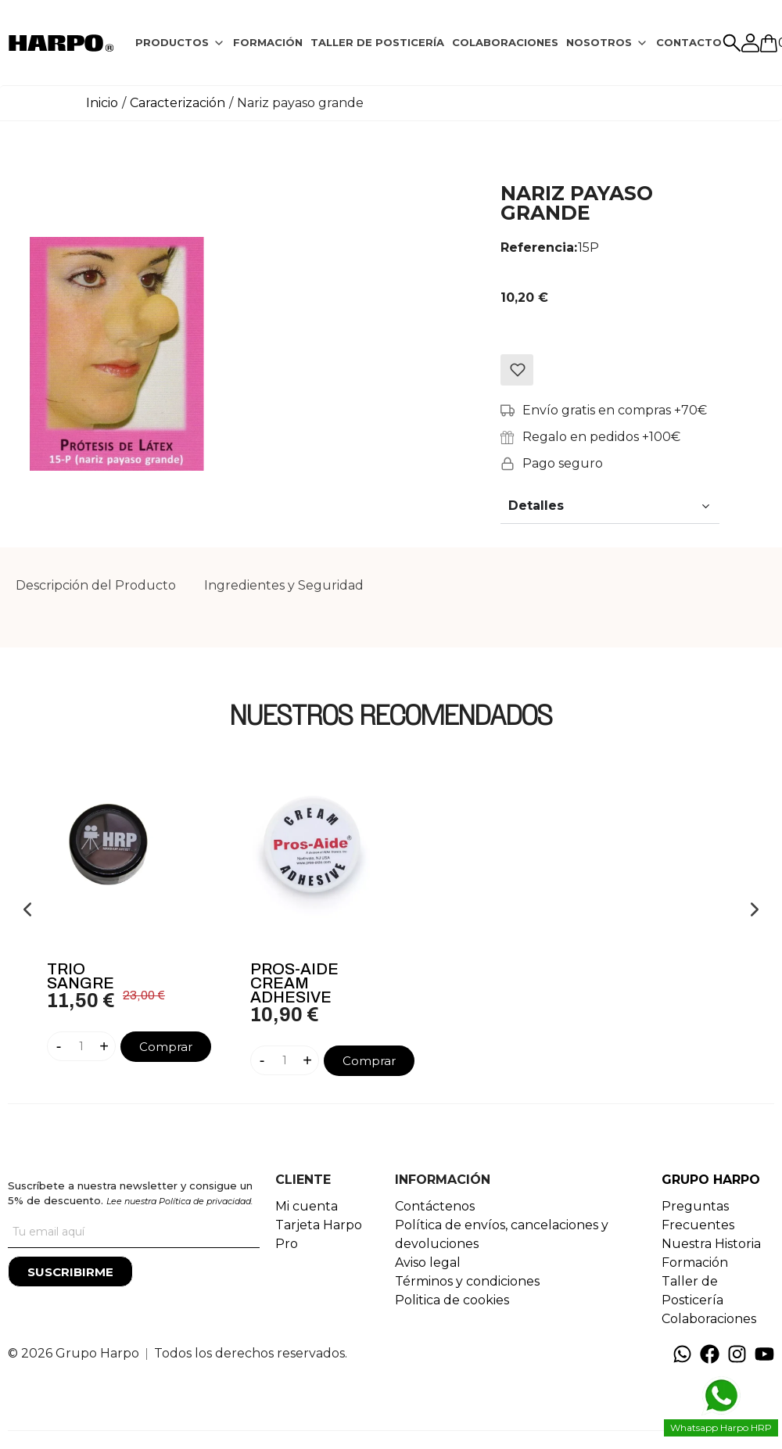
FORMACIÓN (268, 42)
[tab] (180, 43)
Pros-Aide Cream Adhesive (294, 983)
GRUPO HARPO (711, 1179)
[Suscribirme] (70, 1271)
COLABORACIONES (505, 42)
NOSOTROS (599, 42)
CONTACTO (689, 42)
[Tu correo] (134, 1232)
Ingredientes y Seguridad (284, 585)
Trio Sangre (80, 976)
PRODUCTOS (172, 42)
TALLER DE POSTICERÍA (377, 42)
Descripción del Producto (96, 585)
